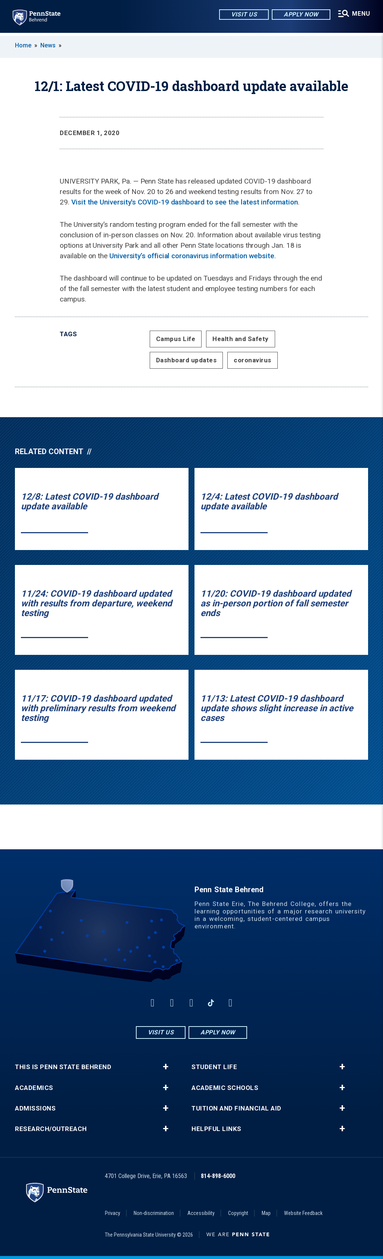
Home (23, 45)
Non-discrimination (154, 1213)
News (48, 45)
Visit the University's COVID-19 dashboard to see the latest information (184, 202)
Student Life (214, 1067)
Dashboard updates (186, 360)
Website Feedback (303, 1213)
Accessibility (201, 1213)
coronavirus (252, 360)
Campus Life (176, 339)
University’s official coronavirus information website (191, 256)
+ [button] (165, 1067)
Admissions (35, 1108)
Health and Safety (240, 339)
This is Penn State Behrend (63, 1067)
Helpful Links (217, 1129)
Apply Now (300, 14)
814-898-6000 (218, 1176)
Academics (34, 1087)
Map (266, 1213)
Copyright (238, 1213)
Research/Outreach (51, 1129)
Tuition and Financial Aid (236, 1108)
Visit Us (243, 14)
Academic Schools (225, 1087)
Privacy (112, 1213)
